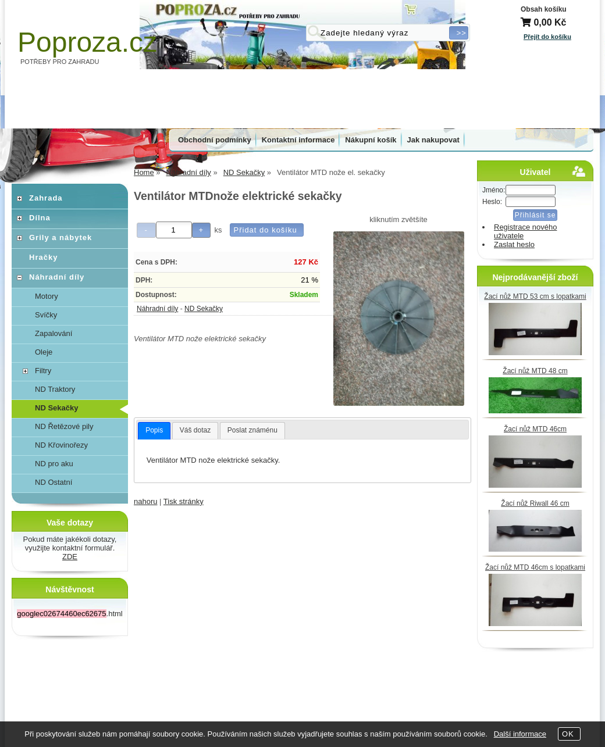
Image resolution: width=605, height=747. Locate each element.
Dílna (40, 217)
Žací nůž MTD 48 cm (535, 371)
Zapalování (53, 333)
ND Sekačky (203, 309)
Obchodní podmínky (214, 139)
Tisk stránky (183, 501)
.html (69, 613)
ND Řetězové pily (64, 426)
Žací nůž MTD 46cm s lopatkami (535, 567)
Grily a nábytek (60, 237)
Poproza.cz (87, 42)
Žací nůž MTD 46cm (535, 429)
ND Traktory (55, 389)
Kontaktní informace (298, 139)
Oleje (43, 352)
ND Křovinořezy (61, 445)
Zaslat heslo (514, 244)
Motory (46, 296)
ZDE (69, 556)
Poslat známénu (252, 430)
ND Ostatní (53, 482)
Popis (154, 430)
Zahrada (46, 198)
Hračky (43, 257)
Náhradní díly (157, 309)
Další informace (520, 734)
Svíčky (46, 314)
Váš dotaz (195, 430)
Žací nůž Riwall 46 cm (535, 503)
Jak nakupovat (433, 139)
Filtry (43, 370)
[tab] (154, 430)
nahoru (145, 501)
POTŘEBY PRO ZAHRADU (59, 61)
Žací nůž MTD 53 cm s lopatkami (535, 296)
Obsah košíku (544, 9)
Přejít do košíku (547, 36)
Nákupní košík (370, 139)
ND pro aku (54, 463)
